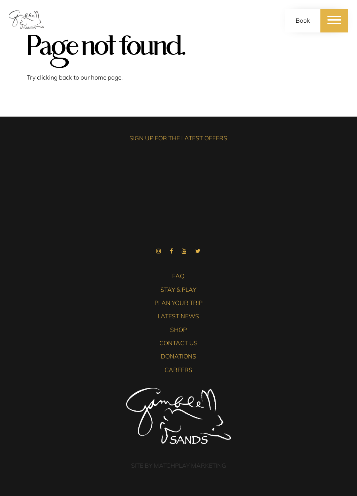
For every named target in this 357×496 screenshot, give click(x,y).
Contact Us (178, 343)
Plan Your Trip (178, 302)
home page (106, 77)
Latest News (178, 316)
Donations (178, 356)
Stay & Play (178, 289)
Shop (178, 329)
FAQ (178, 276)
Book (303, 20)
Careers (178, 369)
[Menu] (334, 20)
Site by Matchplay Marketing (178, 465)
